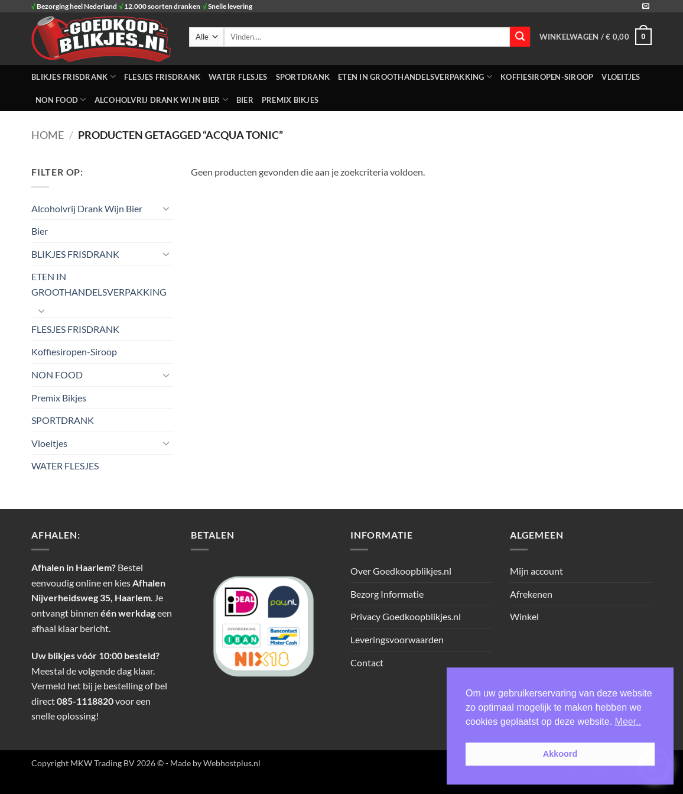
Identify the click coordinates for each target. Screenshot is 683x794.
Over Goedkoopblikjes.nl (400, 570)
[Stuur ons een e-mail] (645, 6)
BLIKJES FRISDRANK (73, 76)
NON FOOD (60, 99)
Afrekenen (531, 593)
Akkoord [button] (560, 754)
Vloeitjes (620, 77)
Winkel (524, 616)
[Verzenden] (520, 37)
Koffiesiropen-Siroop (546, 77)
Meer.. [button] (628, 722)
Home (47, 134)
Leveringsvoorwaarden (397, 639)
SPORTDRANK (303, 77)
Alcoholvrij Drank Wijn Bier (161, 99)
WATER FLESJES (238, 77)
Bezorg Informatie (387, 593)
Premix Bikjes (290, 100)
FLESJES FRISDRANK (162, 77)
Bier (244, 100)
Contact (366, 662)
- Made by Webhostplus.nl (213, 763)
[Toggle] (166, 208)
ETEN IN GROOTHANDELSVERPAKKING (415, 76)
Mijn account (536, 570)
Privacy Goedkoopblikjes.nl (405, 616)
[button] (595, 36)
